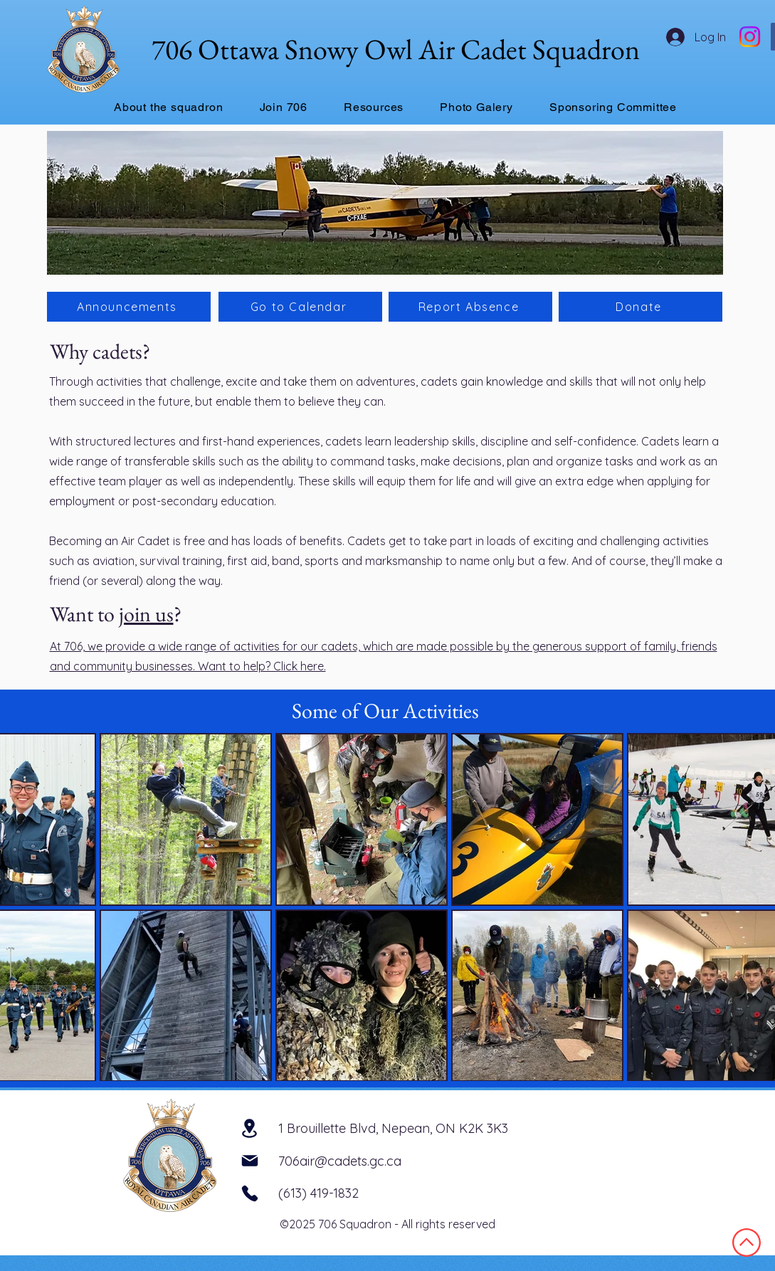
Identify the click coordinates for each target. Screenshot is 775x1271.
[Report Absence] (470, 307)
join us (146, 614)
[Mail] (249, 1160)
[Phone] (249, 1193)
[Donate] (640, 307)
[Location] (249, 1128)
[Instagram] (750, 37)
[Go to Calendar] (300, 307)
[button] (168, 107)
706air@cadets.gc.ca (339, 1161)
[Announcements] (129, 307)
